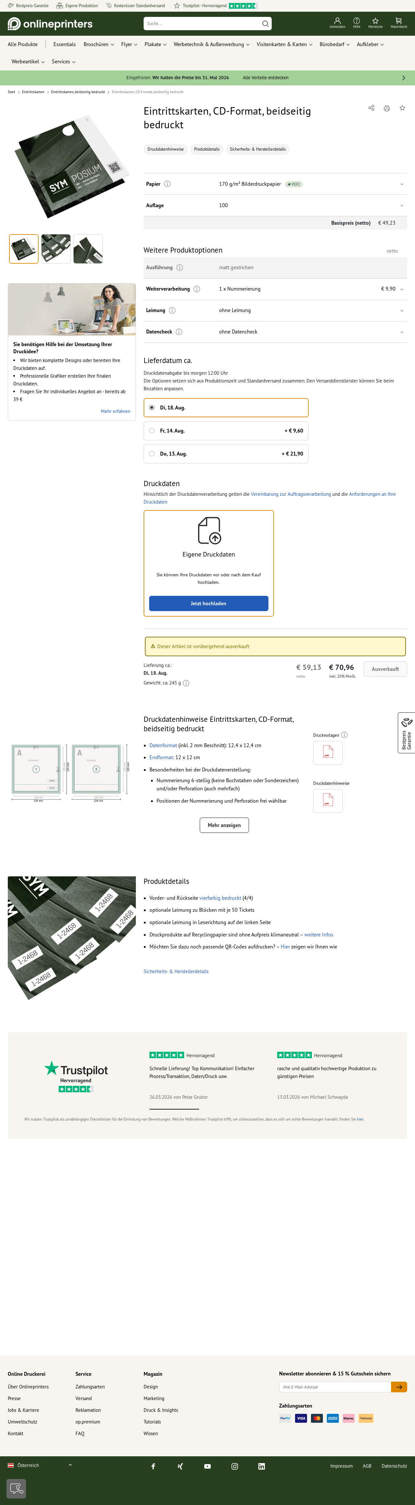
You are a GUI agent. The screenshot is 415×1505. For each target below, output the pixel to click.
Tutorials (152, 1422)
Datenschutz (394, 1466)
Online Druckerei (26, 1374)
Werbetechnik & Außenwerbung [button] (209, 44)
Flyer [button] (126, 44)
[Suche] (202, 23)
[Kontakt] (16, 1489)
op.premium (88, 1422)
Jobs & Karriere (23, 1410)
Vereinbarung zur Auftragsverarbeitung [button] (291, 494)
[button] (72, 167)
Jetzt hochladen (208, 603)
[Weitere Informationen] (167, 184)
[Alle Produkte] (29, 44)
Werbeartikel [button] (25, 61)
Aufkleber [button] (367, 44)
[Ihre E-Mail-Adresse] (335, 1387)
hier (360, 1119)
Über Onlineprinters (28, 1387)
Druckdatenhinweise (166, 149)
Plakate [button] (153, 44)
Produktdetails (206, 149)
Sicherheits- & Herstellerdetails (258, 149)
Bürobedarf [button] (332, 44)
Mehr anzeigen (224, 825)
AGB (367, 1466)
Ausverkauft (385, 669)
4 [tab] (323, 1109)
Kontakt (15, 1433)
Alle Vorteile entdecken (266, 77)
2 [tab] (224, 1109)
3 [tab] (273, 1109)
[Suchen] (265, 23)
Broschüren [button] (96, 44)
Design (151, 1387)
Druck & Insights (161, 1410)
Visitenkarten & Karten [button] (282, 44)
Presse (14, 1398)
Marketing (154, 1398)
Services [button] (61, 61)
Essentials (64, 44)
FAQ (80, 1433)
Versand (84, 1398)
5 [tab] (372, 1109)
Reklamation (88, 1410)
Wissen (151, 1433)
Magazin (153, 1374)
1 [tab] (174, 1109)
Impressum (341, 1466)
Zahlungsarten (90, 1387)
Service (83, 1374)
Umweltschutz (22, 1422)
